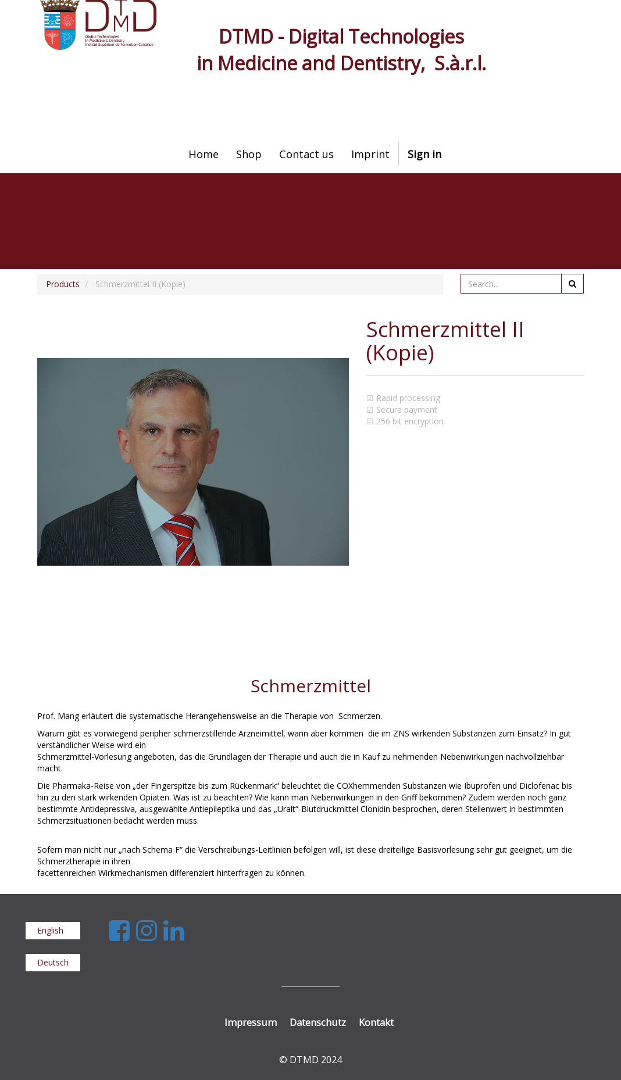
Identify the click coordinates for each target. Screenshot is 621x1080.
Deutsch (53, 962)
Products (63, 283)
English (50, 930)
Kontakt (376, 1022)
